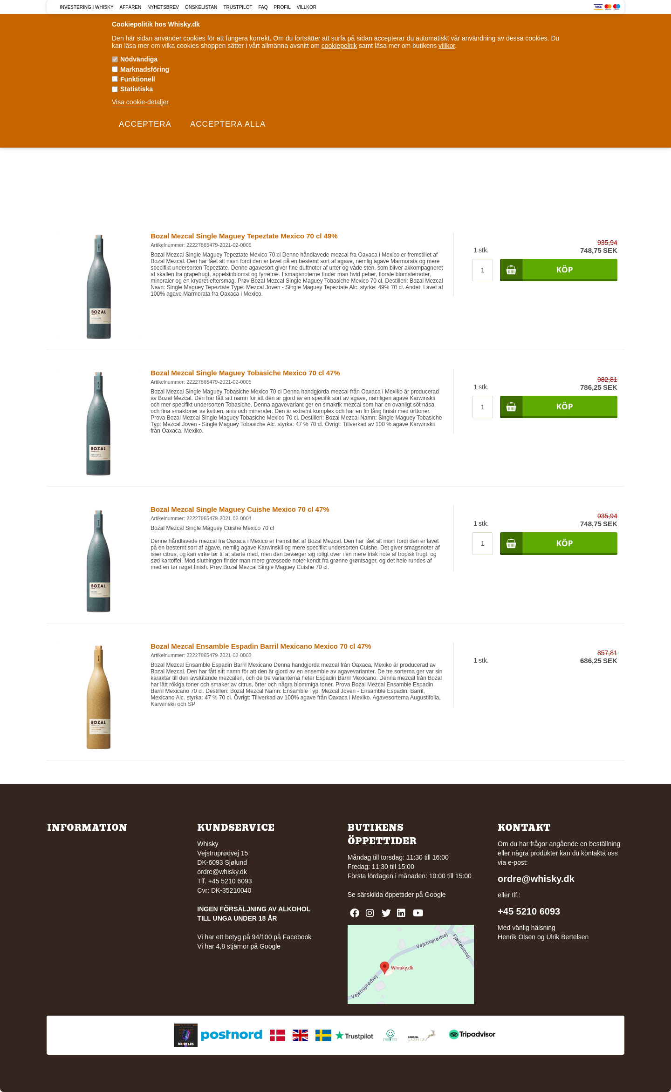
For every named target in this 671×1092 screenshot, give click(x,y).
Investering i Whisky (87, 7)
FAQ (263, 7)
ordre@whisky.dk (222, 871)
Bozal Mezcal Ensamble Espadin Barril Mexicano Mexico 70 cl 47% (261, 646)
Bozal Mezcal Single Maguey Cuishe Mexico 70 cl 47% (240, 509)
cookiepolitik (339, 45)
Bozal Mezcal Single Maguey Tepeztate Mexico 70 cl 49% (244, 236)
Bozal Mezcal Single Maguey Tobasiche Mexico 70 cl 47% (245, 373)
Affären (131, 7)
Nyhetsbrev (163, 7)
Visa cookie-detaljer (140, 102)
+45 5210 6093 (529, 911)
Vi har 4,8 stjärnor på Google (239, 946)
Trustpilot (237, 7)
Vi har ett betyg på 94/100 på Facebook (254, 937)
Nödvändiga (138, 59)
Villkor (306, 7)
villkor (446, 45)
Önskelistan (201, 7)
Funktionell (137, 79)
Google (435, 894)
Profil (282, 7)
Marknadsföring (144, 69)
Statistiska (136, 89)
